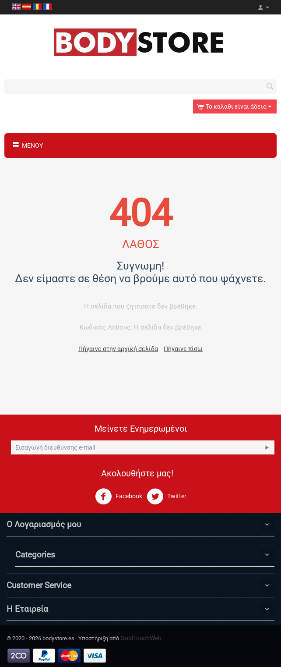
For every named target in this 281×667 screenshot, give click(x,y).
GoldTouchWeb (141, 638)
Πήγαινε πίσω (183, 348)
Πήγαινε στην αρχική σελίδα (118, 348)
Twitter (166, 496)
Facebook (118, 496)
